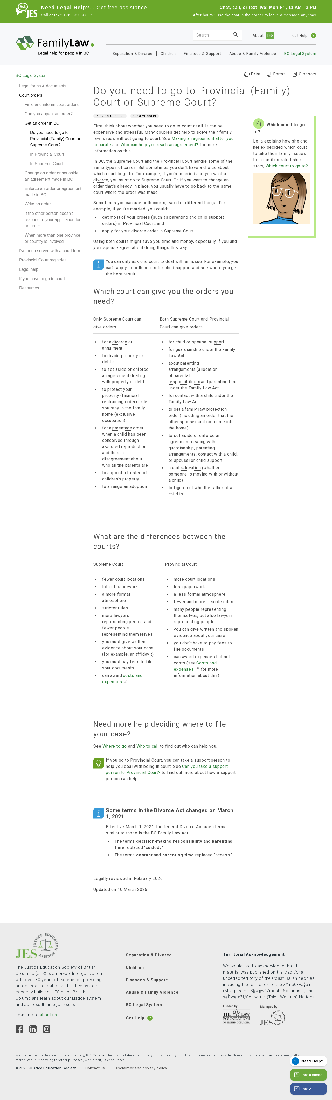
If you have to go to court (42, 278)
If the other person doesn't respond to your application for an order (52, 219)
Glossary (307, 74)
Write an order (38, 204)
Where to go (114, 746)
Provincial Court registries (42, 260)
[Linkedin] (33, 1031)
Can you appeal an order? (49, 114)
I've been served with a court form (50, 251)
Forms (279, 74)
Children (168, 53)
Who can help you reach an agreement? (159, 144)
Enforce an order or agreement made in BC (53, 191)
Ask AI (302, 1089)
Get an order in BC (42, 123)
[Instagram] (46, 1031)
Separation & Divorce (133, 53)
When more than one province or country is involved (52, 238)
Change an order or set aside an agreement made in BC (51, 176)
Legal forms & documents (42, 86)
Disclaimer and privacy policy (141, 1068)
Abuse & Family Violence (252, 53)
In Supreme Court (46, 163)
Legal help (28, 269)
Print (255, 74)
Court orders (30, 95)
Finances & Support (202, 53)
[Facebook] (19, 1031)
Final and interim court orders (52, 104)
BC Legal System (300, 53)
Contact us (95, 1068)
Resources (29, 288)
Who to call (147, 746)
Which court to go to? (287, 166)
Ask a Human (307, 1075)
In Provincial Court (47, 154)
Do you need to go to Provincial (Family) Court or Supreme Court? (55, 138)
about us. (49, 1014)
